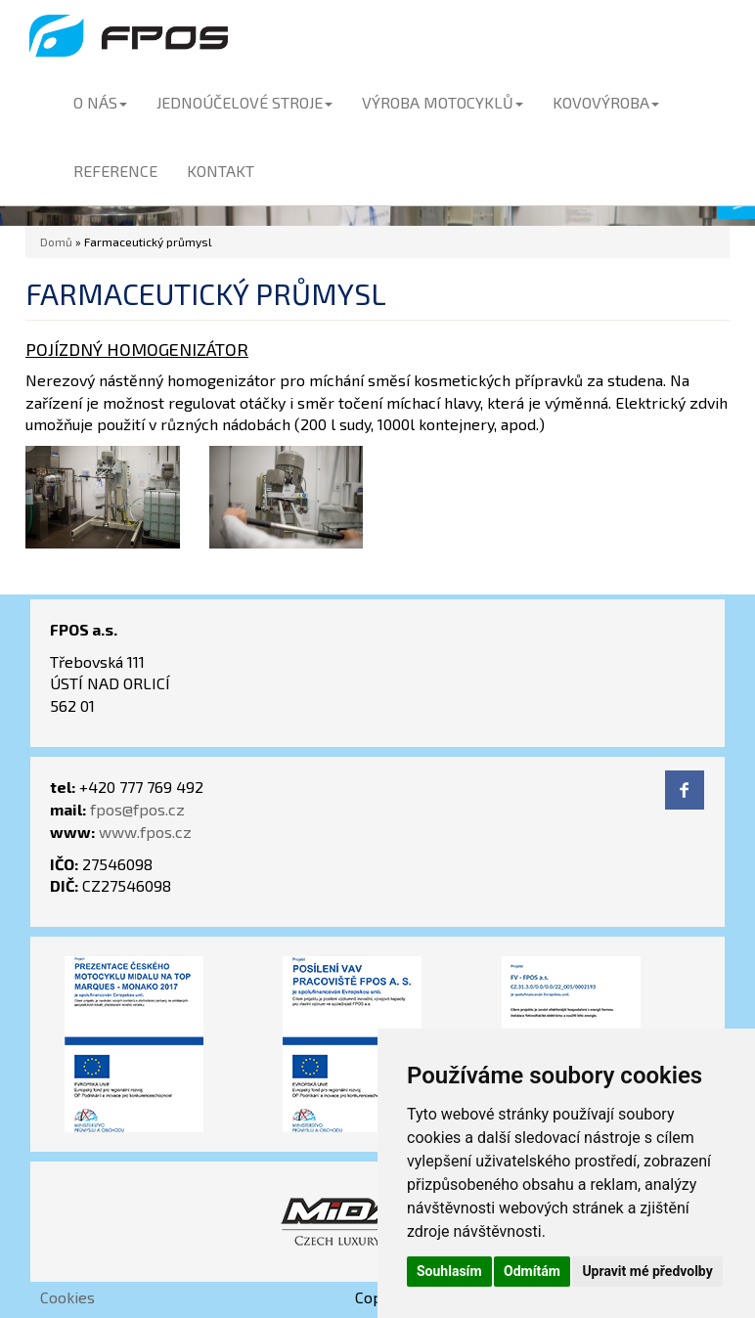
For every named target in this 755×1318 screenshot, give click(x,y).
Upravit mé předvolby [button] (647, 1271)
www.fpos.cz (145, 831)
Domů (56, 241)
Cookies (67, 1297)
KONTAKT (220, 170)
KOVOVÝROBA (606, 102)
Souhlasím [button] (449, 1271)
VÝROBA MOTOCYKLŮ (442, 102)
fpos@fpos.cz (137, 809)
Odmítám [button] (532, 1271)
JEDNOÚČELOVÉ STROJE (244, 102)
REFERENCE (115, 170)
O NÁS (100, 102)
